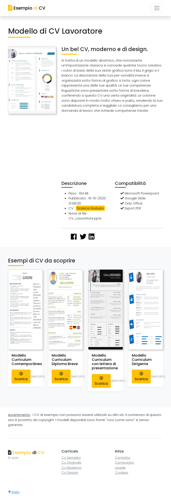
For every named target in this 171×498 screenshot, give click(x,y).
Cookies (121, 472)
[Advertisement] (116, 148)
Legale (120, 467)
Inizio (14, 492)
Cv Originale (71, 462)
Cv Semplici (71, 457)
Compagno (124, 462)
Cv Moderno (71, 467)
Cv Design (69, 472)
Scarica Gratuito (90, 208)
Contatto (122, 457)
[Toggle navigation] (157, 8)
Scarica (21, 377)
